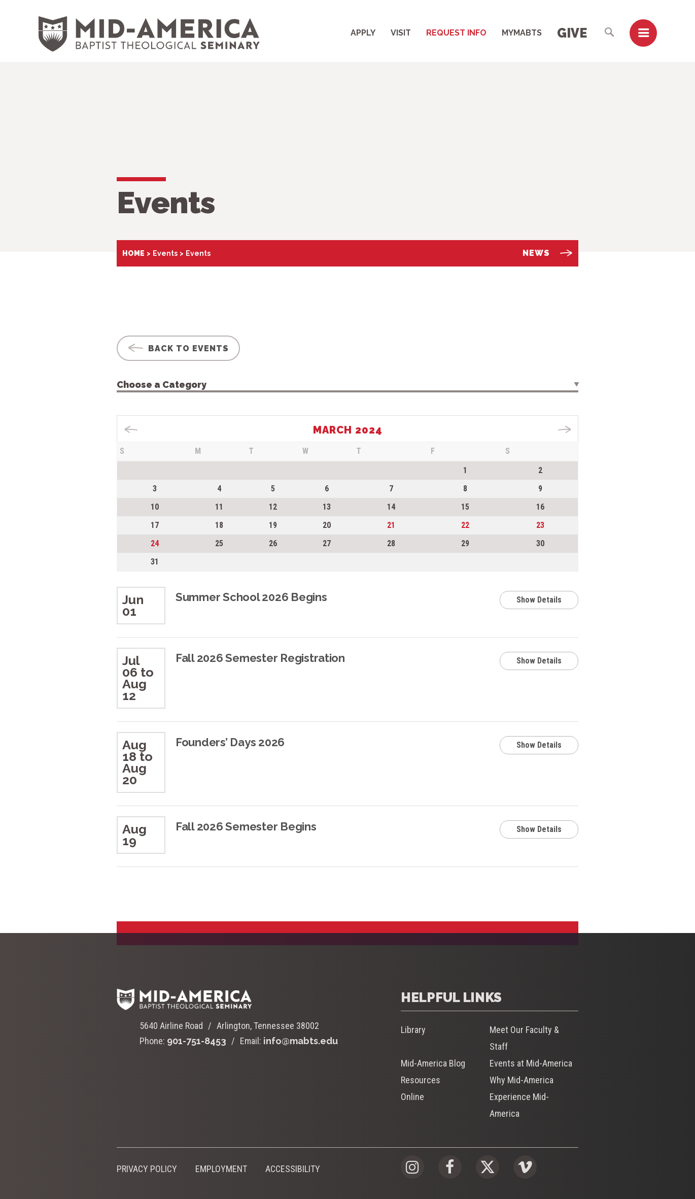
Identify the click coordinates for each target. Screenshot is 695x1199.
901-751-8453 (196, 1041)
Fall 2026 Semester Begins (246, 826)
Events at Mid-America (531, 1063)
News (548, 253)
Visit (401, 33)
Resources (420, 1080)
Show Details (539, 600)
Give (572, 33)
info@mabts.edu (300, 1041)
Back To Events (178, 348)
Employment (221, 1168)
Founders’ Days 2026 (230, 742)
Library (413, 1029)
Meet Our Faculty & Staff (524, 1038)
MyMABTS (522, 33)
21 (391, 525)
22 (465, 525)
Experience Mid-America (519, 1105)
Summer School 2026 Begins (251, 597)
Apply (363, 33)
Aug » (564, 429)
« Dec (131, 429)
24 (155, 543)
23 (540, 525)
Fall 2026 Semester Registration (260, 658)
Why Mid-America (521, 1080)
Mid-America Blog (433, 1063)
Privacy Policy (147, 1168)
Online (412, 1096)
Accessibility (292, 1168)
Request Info (456, 33)
